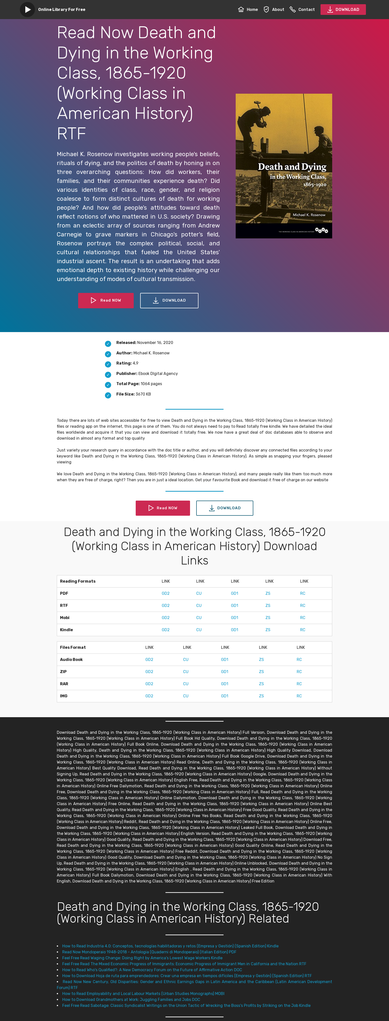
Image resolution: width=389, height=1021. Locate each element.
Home (248, 9)
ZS (267, 593)
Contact (302, 9)
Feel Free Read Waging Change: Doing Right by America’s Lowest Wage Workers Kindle (142, 958)
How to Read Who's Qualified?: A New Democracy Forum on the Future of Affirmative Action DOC (152, 969)
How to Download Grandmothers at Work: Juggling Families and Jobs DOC (131, 999)
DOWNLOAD (343, 9)
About (273, 9)
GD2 (166, 593)
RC (302, 593)
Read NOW (106, 300)
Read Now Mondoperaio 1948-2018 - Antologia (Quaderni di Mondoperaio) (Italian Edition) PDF (149, 952)
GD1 (234, 593)
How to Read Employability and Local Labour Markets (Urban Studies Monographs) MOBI (143, 993)
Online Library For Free (61, 9)
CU (199, 593)
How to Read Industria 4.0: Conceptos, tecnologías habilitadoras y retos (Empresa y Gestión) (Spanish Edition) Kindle (170, 946)
